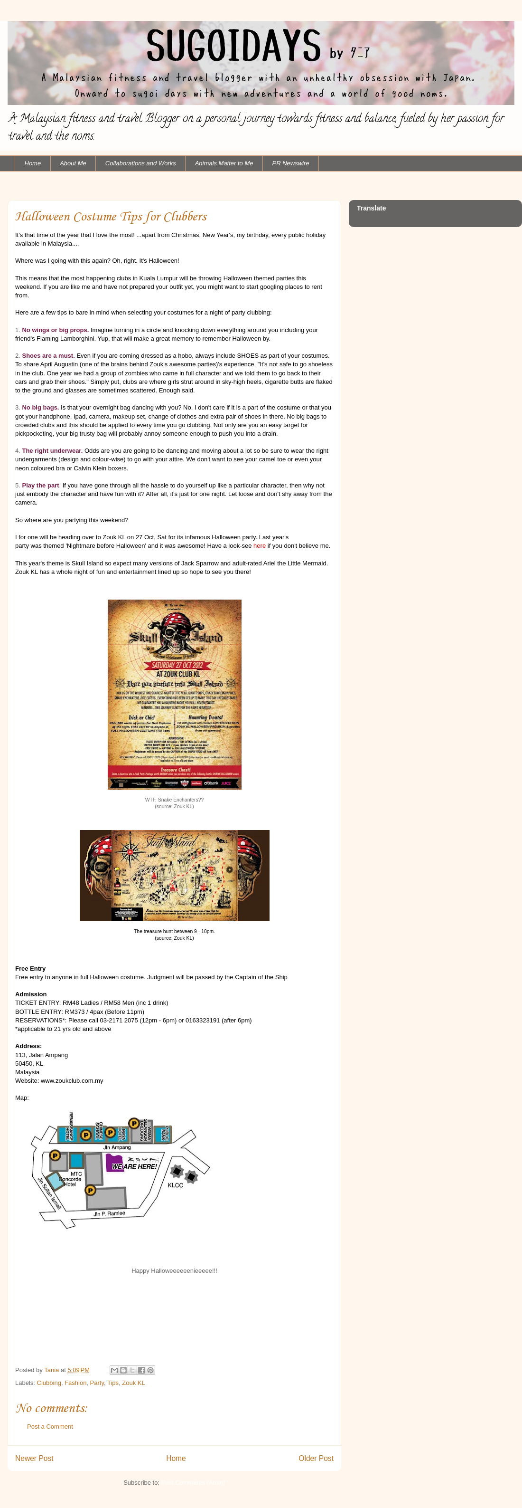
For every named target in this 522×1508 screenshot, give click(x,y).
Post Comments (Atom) (193, 1482)
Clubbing (49, 1382)
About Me (73, 163)
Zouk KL (133, 1382)
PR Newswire (290, 163)
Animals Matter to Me (224, 163)
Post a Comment (50, 1426)
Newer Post (34, 1458)
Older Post (316, 1458)
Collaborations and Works (140, 163)
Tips (113, 1382)
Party (97, 1382)
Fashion (75, 1382)
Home (33, 163)
